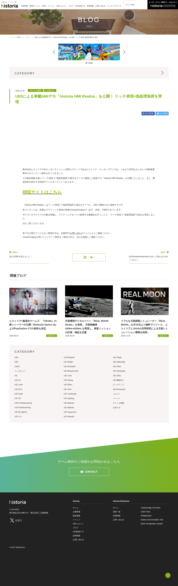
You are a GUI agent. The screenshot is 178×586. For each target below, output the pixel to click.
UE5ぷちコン (61, 6)
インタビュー (20, 371)
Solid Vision (146, 512)
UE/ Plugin (117, 357)
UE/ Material (69, 403)
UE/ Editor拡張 (119, 362)
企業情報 (24, 6)
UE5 (16, 362)
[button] (54, 52)
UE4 (16, 357)
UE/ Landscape (70, 394)
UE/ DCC (18, 389)
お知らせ (116, 407)
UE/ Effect (68, 385)
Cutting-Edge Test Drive (150, 508)
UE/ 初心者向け (21, 412)
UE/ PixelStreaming (23, 407)
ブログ (70, 6)
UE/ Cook (68, 376)
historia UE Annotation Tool (152, 520)
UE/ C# (18, 380)
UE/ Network (69, 416)
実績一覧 (116, 512)
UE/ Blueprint (69, 357)
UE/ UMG (117, 376)
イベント (51, 6)
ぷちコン (116, 394)
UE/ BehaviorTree (71, 371)
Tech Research (119, 389)
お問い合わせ (100, 6)
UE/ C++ (18, 416)
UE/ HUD (67, 389)
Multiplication (146, 516)
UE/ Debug (68, 380)
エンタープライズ (114, 6)
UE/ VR (18, 398)
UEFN (44, 6)
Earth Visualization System (152, 524)
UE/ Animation (70, 366)
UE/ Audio (19, 394)
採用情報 (90, 6)
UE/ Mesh (117, 366)
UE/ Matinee (69, 407)
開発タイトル (35, 6)
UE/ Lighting (69, 398)
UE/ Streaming (119, 371)
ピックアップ (118, 385)
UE (16, 376)
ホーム (75, 508)
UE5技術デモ (80, 6)
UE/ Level (19, 385)
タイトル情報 (118, 403)
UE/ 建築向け (118, 380)
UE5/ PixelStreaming (23, 403)
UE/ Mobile (68, 362)
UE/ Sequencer (70, 412)
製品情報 (76, 516)
